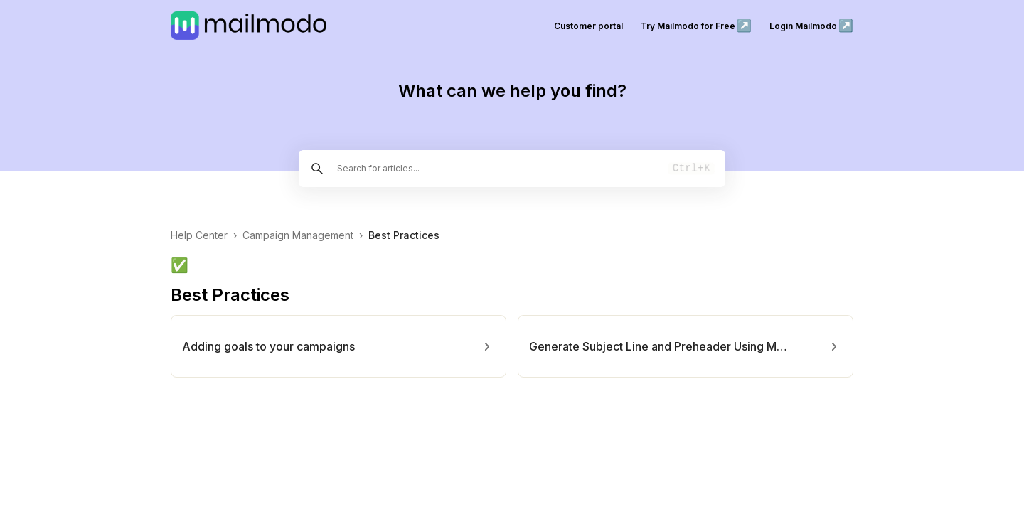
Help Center (199, 235)
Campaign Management (297, 235)
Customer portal (588, 26)
